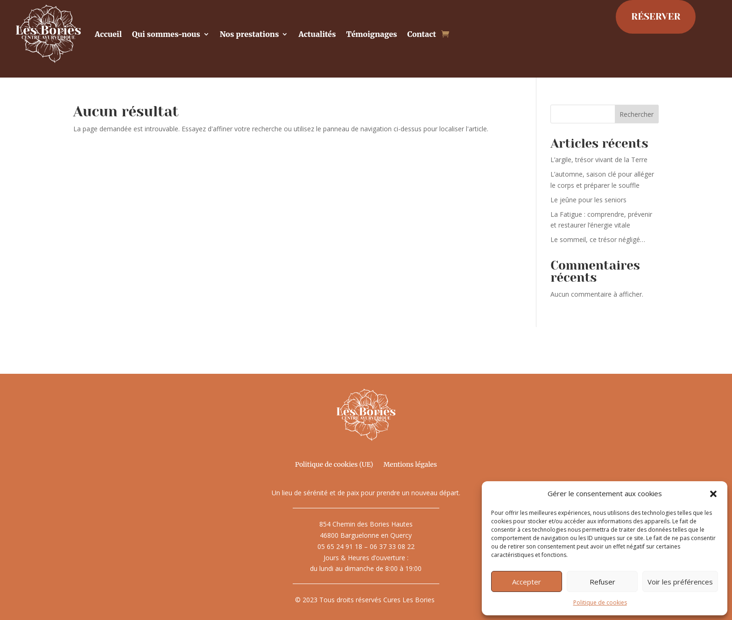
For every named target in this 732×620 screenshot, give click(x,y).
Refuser (602, 581)
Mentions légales (410, 465)
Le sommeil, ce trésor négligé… (597, 239)
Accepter (526, 581)
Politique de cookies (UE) (334, 465)
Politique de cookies (600, 602)
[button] (713, 494)
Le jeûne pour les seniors (588, 199)
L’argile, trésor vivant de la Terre (599, 159)
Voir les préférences (680, 581)
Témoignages (371, 34)
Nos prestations (249, 34)
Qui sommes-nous (166, 34)
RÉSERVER (656, 16)
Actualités (317, 34)
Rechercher (636, 114)
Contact (422, 34)
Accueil (108, 34)
